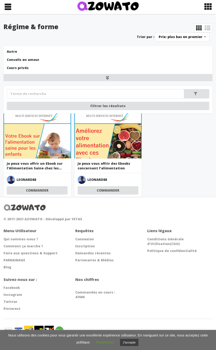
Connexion (84, 239)
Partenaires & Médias (94, 260)
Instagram (12, 294)
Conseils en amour (23, 59)
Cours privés (18, 68)
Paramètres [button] (105, 342)
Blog (7, 267)
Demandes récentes (93, 253)
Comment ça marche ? (23, 246)
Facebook (11, 287)
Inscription (85, 246)
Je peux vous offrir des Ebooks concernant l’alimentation (104, 165)
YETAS (77, 219)
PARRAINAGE (14, 260)
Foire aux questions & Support (30, 253)
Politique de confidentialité (172, 250)
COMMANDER (37, 190)
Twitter (10, 301)
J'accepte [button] (129, 342)
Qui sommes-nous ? (20, 239)
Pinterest (12, 308)
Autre (12, 51)
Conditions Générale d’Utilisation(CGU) (165, 241)
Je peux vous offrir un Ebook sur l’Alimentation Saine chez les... (35, 165)
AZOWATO (33, 219)
